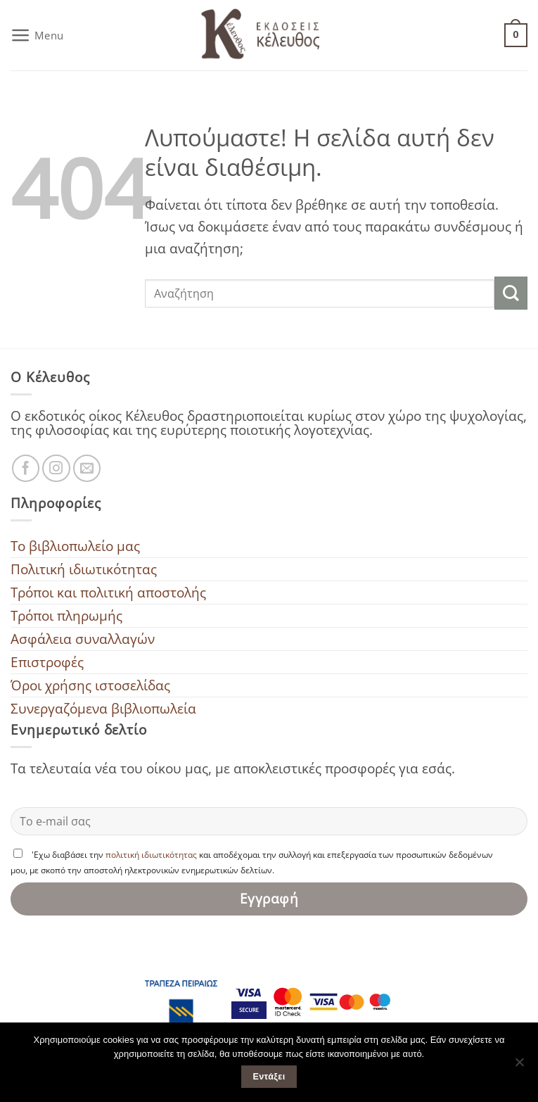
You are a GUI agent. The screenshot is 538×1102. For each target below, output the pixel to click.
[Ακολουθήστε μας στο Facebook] (26, 469)
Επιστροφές (47, 661)
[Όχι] (519, 1066)
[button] (37, 34)
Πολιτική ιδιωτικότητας (84, 568)
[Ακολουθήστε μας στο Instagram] (56, 469)
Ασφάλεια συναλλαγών (83, 638)
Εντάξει (268, 1077)
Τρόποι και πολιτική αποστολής (108, 592)
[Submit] (510, 293)
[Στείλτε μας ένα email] (87, 469)
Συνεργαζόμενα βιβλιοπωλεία (103, 708)
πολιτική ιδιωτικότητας (151, 855)
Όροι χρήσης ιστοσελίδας (90, 685)
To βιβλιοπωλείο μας (75, 545)
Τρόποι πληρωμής (66, 615)
